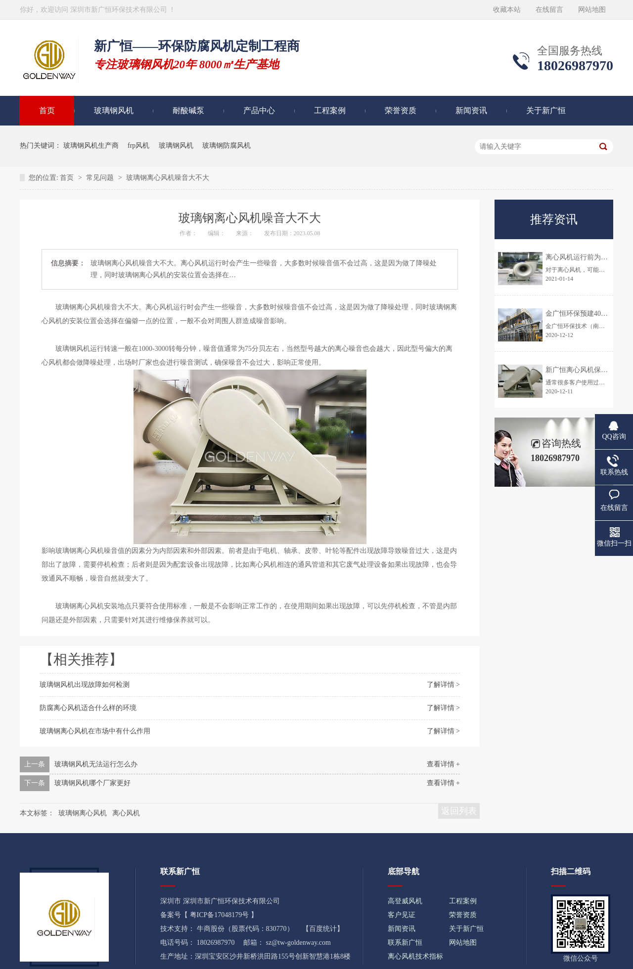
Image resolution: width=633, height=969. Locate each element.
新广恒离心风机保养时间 (583, 370)
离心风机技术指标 (415, 956)
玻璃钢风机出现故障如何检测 (85, 684)
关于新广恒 (546, 110)
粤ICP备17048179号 (219, 915)
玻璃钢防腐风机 (226, 145)
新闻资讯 (471, 110)
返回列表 (459, 811)
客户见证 (401, 915)
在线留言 (549, 9)
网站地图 (592, 9)
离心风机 (126, 813)
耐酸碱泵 (188, 110)
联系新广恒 (405, 942)
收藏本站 (507, 9)
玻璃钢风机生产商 (91, 145)
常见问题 (101, 177)
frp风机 (138, 145)
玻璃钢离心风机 (82, 813)
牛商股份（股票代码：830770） (245, 928)
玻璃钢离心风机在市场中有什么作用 (95, 731)
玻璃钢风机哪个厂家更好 (92, 783)
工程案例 (330, 110)
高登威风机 (405, 901)
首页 (47, 110)
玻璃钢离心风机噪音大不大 (167, 177)
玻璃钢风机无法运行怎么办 (95, 764)
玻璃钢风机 (114, 110)
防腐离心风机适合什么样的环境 (88, 708)
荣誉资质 (400, 110)
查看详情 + (443, 764)
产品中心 (259, 110)
